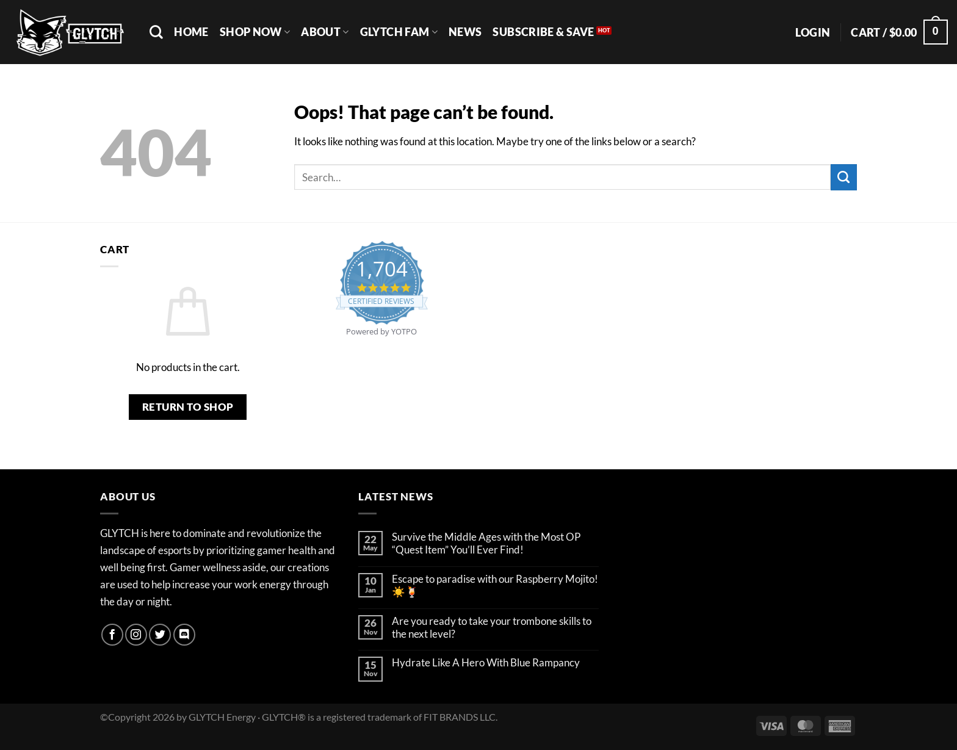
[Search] (156, 32)
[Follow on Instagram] (136, 635)
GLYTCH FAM (399, 31)
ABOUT (324, 31)
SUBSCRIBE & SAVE (543, 31)
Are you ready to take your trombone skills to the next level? (491, 627)
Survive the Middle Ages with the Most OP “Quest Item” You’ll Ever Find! (486, 543)
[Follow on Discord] (184, 635)
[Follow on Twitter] (160, 635)
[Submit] (844, 177)
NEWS (465, 31)
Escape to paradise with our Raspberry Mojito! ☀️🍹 (495, 585)
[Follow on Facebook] (112, 635)
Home (191, 31)
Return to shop (188, 406)
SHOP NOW (255, 31)
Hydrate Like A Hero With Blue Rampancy (486, 663)
